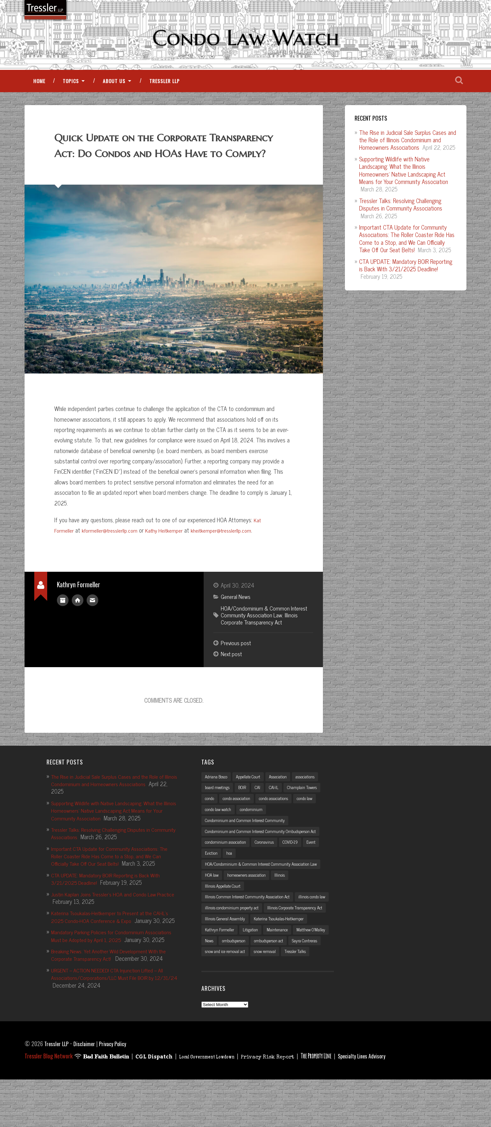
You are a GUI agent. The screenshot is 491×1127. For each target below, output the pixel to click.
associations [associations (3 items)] (315, 799)
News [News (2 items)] (281, 976)
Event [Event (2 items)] (321, 868)
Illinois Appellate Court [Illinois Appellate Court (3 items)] (225, 919)
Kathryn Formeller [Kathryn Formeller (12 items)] (285, 964)
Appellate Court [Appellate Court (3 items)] (253, 799)
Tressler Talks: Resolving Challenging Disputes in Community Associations (400, 210)
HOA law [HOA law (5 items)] (213, 907)
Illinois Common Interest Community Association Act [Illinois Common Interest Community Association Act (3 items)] (252, 930)
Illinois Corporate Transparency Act (260, 640)
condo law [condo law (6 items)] (315, 822)
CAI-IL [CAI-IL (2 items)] (280, 811)
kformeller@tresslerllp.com (113, 552)
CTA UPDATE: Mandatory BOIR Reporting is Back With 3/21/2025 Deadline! (405, 270)
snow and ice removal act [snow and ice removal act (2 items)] (227, 999)
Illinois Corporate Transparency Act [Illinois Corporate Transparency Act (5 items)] (236, 953)
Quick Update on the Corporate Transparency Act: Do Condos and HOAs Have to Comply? (158, 158)
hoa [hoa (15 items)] (230, 879)
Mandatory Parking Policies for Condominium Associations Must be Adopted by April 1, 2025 (105, 965)
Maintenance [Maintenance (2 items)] (216, 976)
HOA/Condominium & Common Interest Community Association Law (266, 633)
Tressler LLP (164, 87)
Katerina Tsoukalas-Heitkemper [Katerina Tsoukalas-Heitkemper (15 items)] (233, 964)
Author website (77, 621)
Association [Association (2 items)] (285, 799)
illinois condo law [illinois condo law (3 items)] (220, 942)
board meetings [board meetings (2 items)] (219, 811)
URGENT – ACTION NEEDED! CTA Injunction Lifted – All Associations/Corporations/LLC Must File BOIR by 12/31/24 (114, 1014)
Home (39, 87)
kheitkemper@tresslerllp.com (234, 552)
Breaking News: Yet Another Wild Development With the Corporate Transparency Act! (110, 992)
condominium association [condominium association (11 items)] (227, 868)
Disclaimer (87, 1091)
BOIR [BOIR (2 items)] (246, 811)
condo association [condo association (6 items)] (239, 822)
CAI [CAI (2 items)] (263, 811)
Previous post (236, 665)
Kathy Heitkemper (172, 552)
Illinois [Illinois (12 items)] (287, 907)
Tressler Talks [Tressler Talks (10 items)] (304, 999)
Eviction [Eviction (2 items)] (211, 879)
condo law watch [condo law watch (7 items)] (219, 834)
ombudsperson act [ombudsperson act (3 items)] (221, 987)
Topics (71, 87)
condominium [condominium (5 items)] (255, 834)
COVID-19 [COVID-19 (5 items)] (298, 868)
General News (236, 618)
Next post (232, 676)
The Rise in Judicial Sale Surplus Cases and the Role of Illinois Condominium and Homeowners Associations (407, 145)
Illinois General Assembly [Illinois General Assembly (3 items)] (298, 953)
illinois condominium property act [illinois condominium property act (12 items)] (273, 942)
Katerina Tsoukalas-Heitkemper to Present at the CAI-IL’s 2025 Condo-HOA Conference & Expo (113, 939)
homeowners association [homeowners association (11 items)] (251, 907)
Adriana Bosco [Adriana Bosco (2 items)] (217, 799)
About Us (114, 87)
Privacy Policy (117, 1091)
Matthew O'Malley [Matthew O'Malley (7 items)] (251, 976)
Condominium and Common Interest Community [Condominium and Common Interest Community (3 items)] (248, 845)
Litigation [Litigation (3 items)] (318, 964)
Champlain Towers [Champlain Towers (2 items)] (310, 811)
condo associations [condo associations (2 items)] (281, 822)
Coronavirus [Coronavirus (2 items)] (269, 868)
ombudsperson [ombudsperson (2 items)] (307, 976)
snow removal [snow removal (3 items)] (271, 999)
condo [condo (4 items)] (210, 822)
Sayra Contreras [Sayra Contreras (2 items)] (261, 987)
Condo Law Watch (245, 38)
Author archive (63, 621)
